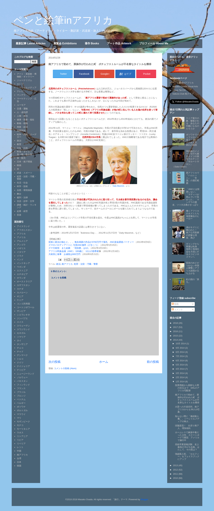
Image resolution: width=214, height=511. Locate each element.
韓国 (19, 465)
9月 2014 (180, 348)
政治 (58, 264)
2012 (176, 469)
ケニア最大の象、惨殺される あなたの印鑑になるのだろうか (192, 123)
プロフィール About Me (153, 43)
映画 (19, 165)
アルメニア (22, 241)
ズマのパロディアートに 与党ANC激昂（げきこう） (73, 245)
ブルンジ (21, 395)
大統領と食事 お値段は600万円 (64, 254)
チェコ (20, 348)
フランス (21, 388)
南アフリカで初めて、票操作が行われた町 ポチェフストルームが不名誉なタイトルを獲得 (187, 398)
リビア (20, 440)
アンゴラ (21, 244)
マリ (19, 418)
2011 (176, 474)
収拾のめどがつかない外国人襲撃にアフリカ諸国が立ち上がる (192, 268)
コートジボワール (25, 307)
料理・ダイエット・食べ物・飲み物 (26, 153)
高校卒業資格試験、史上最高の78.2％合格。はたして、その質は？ (187, 447)
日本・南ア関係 (24, 161)
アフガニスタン (24, 230)
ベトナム (21, 399)
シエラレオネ (23, 314)
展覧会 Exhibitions (65, 43)
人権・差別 (22, 116)
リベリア (21, 443)
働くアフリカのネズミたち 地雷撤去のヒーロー (193, 215)
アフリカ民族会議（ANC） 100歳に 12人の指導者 (73, 251)
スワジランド (23, 329)
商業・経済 (22, 127)
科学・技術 (22, 186)
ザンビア (21, 311)
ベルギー (21, 403)
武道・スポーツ (24, 173)
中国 (19, 451)
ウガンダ (21, 267)
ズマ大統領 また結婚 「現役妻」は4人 (68, 248)
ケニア (20, 300)
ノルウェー (22, 377)
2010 (176, 478)
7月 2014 (180, 356)
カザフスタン (23, 285)
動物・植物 (22, 123)
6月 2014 (180, 360)
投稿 (175, 304)
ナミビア (21, 370)
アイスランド (23, 226)
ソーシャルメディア (26, 87)
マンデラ (21, 95)
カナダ (20, 289)
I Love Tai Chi (179, 90)
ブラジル (21, 392)
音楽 (19, 215)
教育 (19, 144)
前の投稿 (153, 361)
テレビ (20, 91)
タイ (19, 340)
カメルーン (22, 292)
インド (20, 259)
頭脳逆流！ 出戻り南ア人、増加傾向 (187, 426)
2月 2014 (180, 377)
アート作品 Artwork (119, 43)
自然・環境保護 (24, 190)
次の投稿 (54, 361)
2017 (176, 327)
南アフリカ (67, 264)
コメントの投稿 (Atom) (65, 368)
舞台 (19, 194)
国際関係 (21, 130)
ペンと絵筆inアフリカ (63, 20)
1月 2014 (180, 381)
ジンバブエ (22, 318)
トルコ (20, 359)
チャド (20, 351)
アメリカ (21, 237)
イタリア (21, 252)
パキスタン (22, 381)
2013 (176, 465)
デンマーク (22, 355)
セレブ (20, 84)
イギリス (21, 248)
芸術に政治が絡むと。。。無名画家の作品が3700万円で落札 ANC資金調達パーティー (91, 242)
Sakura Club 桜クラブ (183, 94)
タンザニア (22, 344)
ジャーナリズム (24, 80)
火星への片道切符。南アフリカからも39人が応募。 (187, 409)
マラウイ (21, 414)
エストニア (22, 270)
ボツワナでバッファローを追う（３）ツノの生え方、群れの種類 (192, 139)
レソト (20, 447)
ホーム (103, 361)
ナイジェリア (23, 366)
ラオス (20, 432)
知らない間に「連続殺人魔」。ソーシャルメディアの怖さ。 (187, 419)
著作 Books (92, 43)
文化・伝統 (22, 148)
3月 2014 (180, 373)
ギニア (20, 296)
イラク (20, 256)
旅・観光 (21, 158)
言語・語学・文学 (25, 201)
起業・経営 (22, 211)
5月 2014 (180, 364)
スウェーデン (23, 325)
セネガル (21, 333)
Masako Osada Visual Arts (185, 86)
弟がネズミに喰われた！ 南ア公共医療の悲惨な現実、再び (192, 232)
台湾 (19, 458)
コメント (177, 309)
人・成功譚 (22, 112)
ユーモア (21, 105)
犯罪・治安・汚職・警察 (86, 264)
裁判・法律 (22, 197)
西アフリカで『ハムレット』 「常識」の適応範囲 (192, 178)
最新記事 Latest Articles (30, 43)
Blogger (144, 499)
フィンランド (23, 384)
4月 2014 (180, 369)
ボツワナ (21, 406)
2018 (176, 323)
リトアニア (22, 436)
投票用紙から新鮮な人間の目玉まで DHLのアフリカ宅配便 (187, 388)
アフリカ (21, 233)
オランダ (21, 278)
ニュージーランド (25, 373)
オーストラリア (24, 281)
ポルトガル (22, 410)
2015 (176, 335)
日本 (19, 462)
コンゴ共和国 (23, 303)
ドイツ (20, 362)
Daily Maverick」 (119, 186)
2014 (176, 340)
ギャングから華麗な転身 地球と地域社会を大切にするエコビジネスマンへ (192, 250)
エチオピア (22, 274)
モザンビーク (23, 421)
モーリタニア (23, 429)
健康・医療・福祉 (25, 119)
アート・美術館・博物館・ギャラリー (26, 75)
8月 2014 (180, 352)
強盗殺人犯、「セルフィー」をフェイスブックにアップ (187, 456)
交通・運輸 (22, 108)
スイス (20, 322)
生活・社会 (22, 182)
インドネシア (23, 263)
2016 (176, 331)
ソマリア (21, 337)
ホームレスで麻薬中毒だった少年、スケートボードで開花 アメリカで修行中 (187, 436)
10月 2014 (181, 343)
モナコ (20, 425)
